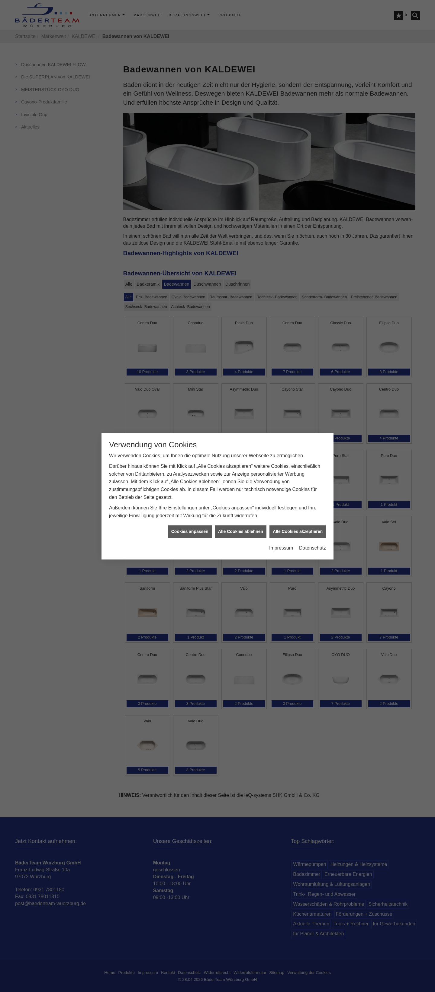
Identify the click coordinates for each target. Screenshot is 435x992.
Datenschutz (312, 246)
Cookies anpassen (189, 229)
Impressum (281, 246)
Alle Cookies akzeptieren (298, 229)
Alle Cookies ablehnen (240, 229)
